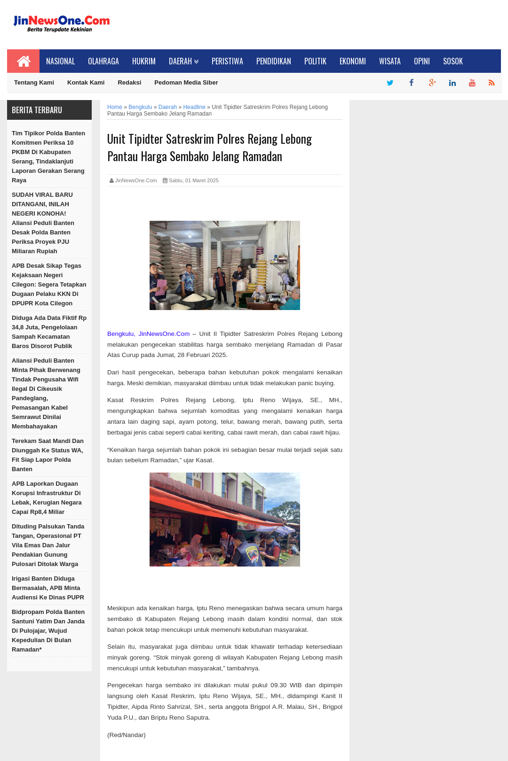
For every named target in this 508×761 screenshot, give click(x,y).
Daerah (183, 61)
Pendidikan (273, 61)
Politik (315, 61)
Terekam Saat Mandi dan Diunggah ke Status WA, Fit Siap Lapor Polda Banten (48, 455)
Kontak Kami (85, 82)
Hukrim (144, 61)
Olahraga (103, 61)
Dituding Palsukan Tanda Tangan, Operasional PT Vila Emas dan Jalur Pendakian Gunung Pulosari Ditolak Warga (48, 545)
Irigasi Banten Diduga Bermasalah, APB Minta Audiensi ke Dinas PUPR (48, 588)
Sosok (453, 61)
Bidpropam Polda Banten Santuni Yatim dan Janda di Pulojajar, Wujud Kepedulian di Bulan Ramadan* (48, 630)
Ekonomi (353, 61)
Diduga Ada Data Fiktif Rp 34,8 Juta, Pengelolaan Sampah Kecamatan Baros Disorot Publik (49, 331)
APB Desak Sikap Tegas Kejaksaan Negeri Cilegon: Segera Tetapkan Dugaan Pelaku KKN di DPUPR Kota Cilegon (49, 284)
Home (114, 107)
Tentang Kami (34, 82)
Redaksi (129, 82)
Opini (422, 61)
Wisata (390, 61)
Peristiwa (227, 61)
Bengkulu (140, 107)
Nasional (60, 61)
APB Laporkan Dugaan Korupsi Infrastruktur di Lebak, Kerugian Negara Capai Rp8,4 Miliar (47, 497)
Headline (194, 107)
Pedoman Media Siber (186, 82)
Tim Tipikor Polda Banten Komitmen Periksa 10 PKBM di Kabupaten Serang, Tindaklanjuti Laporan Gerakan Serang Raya (48, 157)
